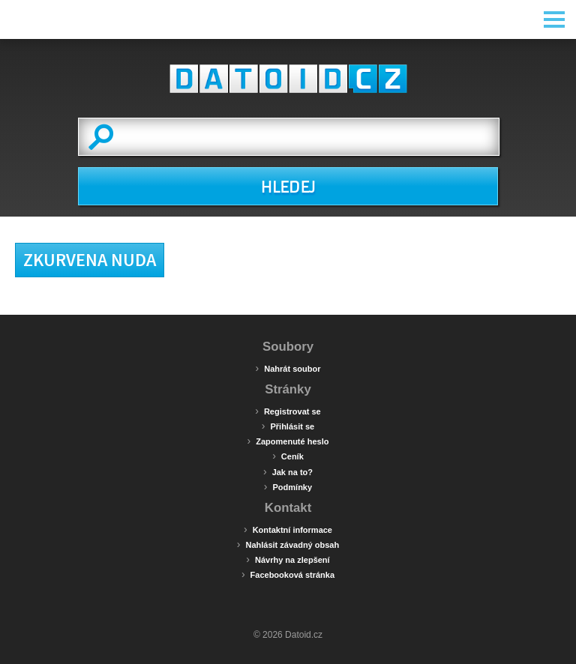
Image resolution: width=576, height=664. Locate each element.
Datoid (288, 78)
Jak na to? (288, 471)
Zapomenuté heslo (288, 441)
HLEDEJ (287, 187)
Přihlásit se (288, 426)
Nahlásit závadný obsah (288, 544)
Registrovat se (287, 411)
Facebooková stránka (288, 574)
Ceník (288, 456)
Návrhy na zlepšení (287, 559)
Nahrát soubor (288, 368)
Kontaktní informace (288, 529)
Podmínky (288, 486)
